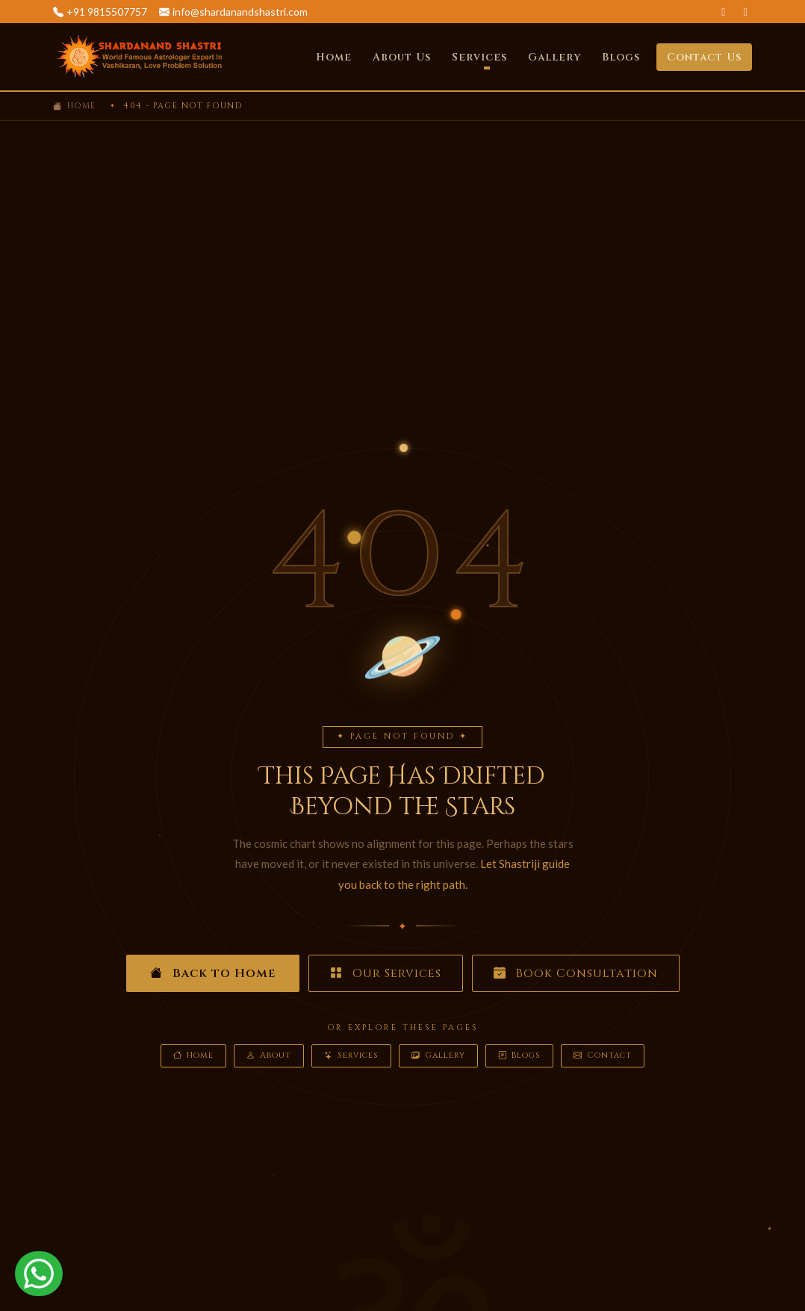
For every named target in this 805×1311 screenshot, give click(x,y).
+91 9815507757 (106, 11)
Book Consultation (576, 973)
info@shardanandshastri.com (240, 11)
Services (351, 1056)
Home (334, 57)
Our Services (385, 973)
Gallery (554, 57)
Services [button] (479, 57)
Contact (603, 1056)
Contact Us (704, 57)
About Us (402, 57)
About (268, 1056)
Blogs (621, 57)
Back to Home (213, 973)
